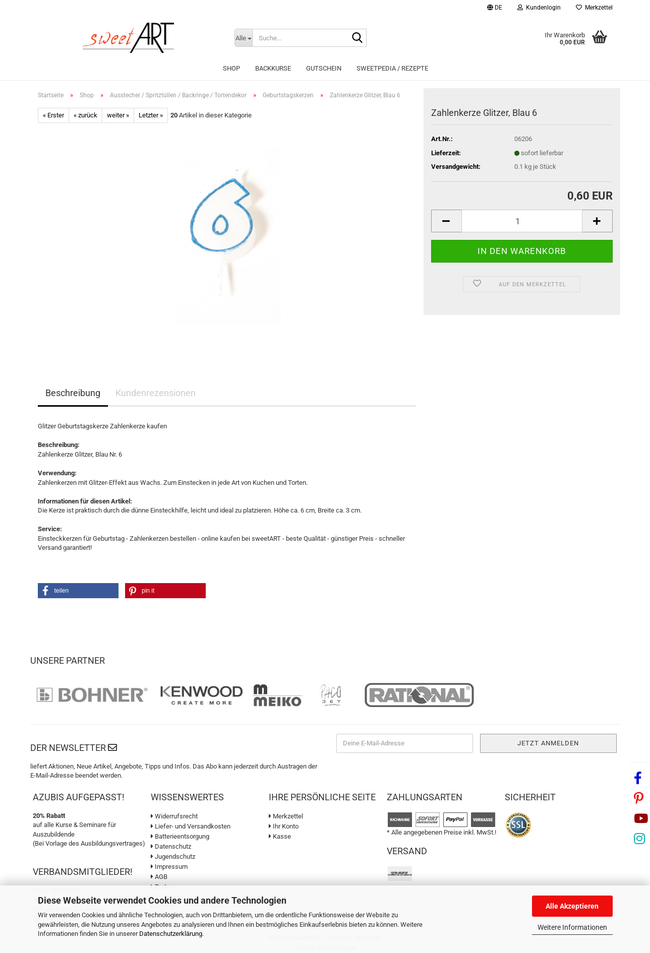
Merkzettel (594, 7)
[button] (495, 9)
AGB (159, 876)
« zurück (85, 115)
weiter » (118, 115)
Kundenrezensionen (155, 393)
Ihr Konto (284, 826)
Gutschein (323, 68)
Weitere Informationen (572, 927)
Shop (231, 68)
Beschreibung (72, 393)
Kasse (280, 836)
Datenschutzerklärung (170, 933)
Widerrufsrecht (174, 816)
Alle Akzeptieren (572, 906)
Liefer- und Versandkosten (190, 826)
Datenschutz (171, 846)
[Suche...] (243, 38)
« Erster (53, 115)
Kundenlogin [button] (539, 7)
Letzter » (151, 115)
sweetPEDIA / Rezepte (392, 68)
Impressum (169, 866)
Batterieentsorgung (180, 836)
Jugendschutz (173, 856)
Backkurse (273, 68)
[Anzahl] (521, 221)
